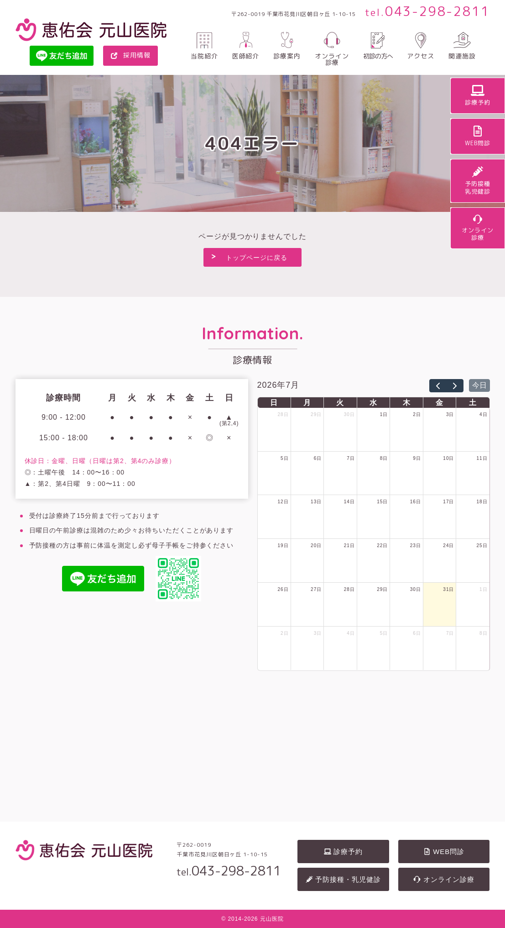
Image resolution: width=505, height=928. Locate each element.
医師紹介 (246, 55)
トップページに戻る (256, 257)
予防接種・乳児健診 (343, 879)
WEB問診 (443, 850)
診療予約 (343, 850)
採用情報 (137, 55)
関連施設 (462, 55)
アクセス (420, 55)
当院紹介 (204, 55)
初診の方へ (378, 55)
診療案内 (287, 55)
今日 (479, 385)
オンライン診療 (332, 59)
